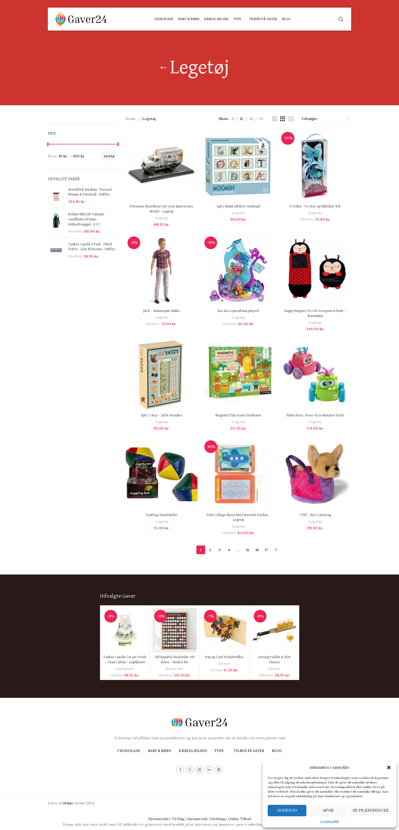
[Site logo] (80, 19)
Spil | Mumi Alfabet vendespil (238, 206)
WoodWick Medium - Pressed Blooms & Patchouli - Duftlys (89, 192)
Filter (109, 156)
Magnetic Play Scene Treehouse (238, 415)
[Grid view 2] (274, 119)
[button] (388, 767)
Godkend (287, 810)
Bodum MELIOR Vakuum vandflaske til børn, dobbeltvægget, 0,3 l (86, 219)
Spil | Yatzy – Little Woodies (161, 415)
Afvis (328, 810)
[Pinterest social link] (199, 770)
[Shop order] (326, 119)
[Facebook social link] (180, 770)
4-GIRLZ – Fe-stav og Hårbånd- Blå (315, 206)
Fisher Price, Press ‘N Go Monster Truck (315, 415)
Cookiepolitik (329, 821)
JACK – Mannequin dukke (161, 311)
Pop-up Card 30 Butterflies (224, 657)
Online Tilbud (239, 819)
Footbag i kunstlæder (161, 515)
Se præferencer (371, 810)
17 (266, 550)
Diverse (224, 663)
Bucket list (174, 669)
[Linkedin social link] (209, 770)
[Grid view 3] (282, 119)
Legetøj (161, 218)
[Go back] (163, 68)
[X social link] (190, 770)
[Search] (341, 19)
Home (131, 118)
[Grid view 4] (291, 119)
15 (247, 550)
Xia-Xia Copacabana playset (238, 311)
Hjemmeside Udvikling (206, 819)
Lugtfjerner (124, 669)
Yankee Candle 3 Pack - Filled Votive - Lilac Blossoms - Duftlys (91, 247)
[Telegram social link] (219, 770)
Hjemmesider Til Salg (166, 819)
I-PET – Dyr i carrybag (315, 515)
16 (257, 550)
